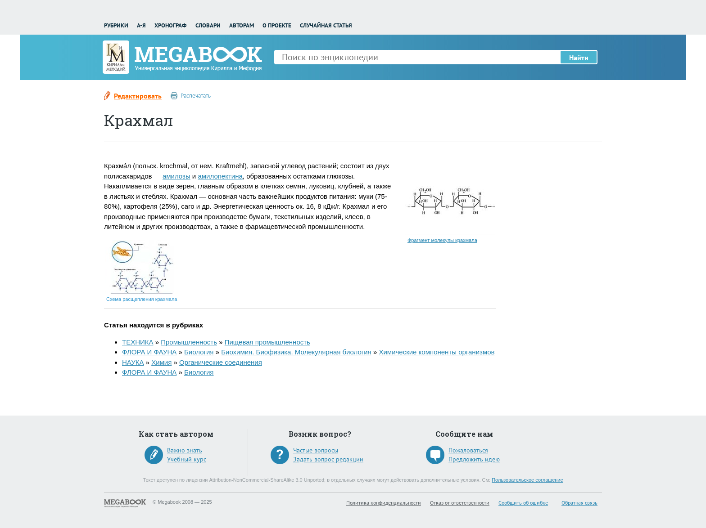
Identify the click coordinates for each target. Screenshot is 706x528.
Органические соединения (220, 362)
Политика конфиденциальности (383, 502)
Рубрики (116, 25)
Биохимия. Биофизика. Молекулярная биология (296, 352)
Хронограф (170, 25)
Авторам (241, 25)
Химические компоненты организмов (436, 352)
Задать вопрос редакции (328, 459)
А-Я (141, 25)
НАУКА (133, 362)
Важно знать (184, 450)
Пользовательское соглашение (527, 480)
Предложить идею (474, 459)
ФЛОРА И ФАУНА (149, 352)
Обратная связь (579, 502)
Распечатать (196, 95)
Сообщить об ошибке (523, 502)
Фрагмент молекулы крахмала (442, 240)
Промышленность (189, 342)
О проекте (276, 25)
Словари (208, 25)
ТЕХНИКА (138, 342)
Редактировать (138, 95)
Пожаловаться (468, 450)
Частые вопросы (315, 450)
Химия (161, 362)
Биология (198, 352)
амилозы (176, 176)
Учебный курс (186, 459)
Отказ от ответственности (459, 502)
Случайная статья (326, 25)
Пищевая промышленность (267, 342)
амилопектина (220, 176)
